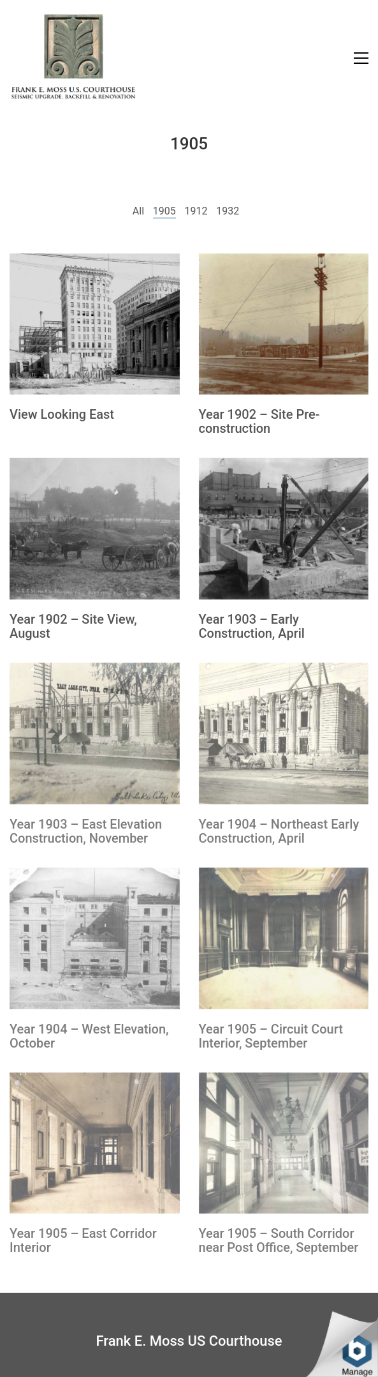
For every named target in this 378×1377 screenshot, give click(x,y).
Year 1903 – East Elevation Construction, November (86, 831)
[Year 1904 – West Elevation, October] (95, 938)
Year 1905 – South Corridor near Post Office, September (279, 1240)
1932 (227, 211)
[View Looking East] (95, 324)
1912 (195, 211)
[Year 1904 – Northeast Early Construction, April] (284, 733)
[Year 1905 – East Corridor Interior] (95, 1143)
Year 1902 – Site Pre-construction (259, 421)
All (138, 211)
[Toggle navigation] (361, 58)
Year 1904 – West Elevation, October (89, 1036)
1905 (164, 211)
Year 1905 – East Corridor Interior (83, 1240)
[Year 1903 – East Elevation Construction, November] (95, 733)
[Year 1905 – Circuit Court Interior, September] (284, 938)
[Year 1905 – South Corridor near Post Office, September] (284, 1143)
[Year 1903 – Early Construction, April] (284, 528)
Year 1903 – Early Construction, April (252, 626)
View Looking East (62, 414)
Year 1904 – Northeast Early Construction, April (279, 831)
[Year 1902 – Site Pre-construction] (284, 324)
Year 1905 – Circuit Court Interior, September (271, 1036)
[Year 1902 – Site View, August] (95, 528)
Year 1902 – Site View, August (73, 626)
